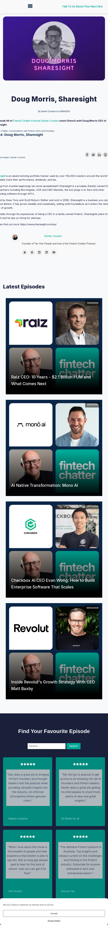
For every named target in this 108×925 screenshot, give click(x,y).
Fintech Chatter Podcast (26, 120)
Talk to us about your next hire (82, 6)
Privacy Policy (54, 921)
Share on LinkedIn (99, 154)
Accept (54, 913)
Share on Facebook (87, 154)
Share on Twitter (93, 154)
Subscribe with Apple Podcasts (105, 154)
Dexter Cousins (50, 120)
